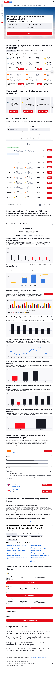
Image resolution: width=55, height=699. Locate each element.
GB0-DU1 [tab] (18, 235)
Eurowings (14, 482)
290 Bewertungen (16, 486)
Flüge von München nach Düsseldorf (37, 547)
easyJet (13, 449)
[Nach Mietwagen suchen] (2, 10)
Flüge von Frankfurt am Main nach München (39, 548)
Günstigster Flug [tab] (11, 50)
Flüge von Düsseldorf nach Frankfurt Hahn (16, 550)
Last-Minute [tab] (34, 50)
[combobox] (29, 21)
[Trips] (2, 19)
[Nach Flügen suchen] (2, 5)
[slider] (39, 134)
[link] (13, 111)
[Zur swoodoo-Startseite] (8, 2)
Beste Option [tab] (20, 50)
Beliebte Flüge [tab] (22, 533)
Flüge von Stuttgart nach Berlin (13, 555)
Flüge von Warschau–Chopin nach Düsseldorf (39, 555)
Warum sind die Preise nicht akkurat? (30, 665)
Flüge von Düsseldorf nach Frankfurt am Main (16, 547)
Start (7, 40)
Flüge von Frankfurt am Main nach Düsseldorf (16, 545)
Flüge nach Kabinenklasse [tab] (13, 536)
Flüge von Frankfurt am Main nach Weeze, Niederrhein (39, 561)
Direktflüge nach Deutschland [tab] (33, 533)
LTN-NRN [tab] (30, 220)
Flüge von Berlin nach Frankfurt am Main (15, 548)
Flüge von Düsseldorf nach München (14, 553)
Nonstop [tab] (27, 50)
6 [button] (49, 204)
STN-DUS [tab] (36, 220)
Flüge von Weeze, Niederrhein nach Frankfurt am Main (17, 558)
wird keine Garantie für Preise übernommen (38, 657)
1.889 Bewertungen (16, 452)
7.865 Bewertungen (16, 493)
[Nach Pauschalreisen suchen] (2, 13)
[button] (2, 2)
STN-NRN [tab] (24, 220)
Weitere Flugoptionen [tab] (12, 539)
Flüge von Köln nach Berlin (35, 545)
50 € (23, 19)
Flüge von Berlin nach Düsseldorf (37, 552)
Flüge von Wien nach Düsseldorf (37, 553)
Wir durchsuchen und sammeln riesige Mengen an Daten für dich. (30, 663)
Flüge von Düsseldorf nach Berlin (37, 557)
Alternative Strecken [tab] (11, 533)
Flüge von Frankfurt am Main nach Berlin (15, 552)
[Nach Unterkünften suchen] (2, 8)
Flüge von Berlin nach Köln (35, 550)
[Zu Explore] (2, 15)
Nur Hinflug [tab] (41, 50)
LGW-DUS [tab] (18, 220)
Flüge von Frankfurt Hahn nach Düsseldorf (16, 560)
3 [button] (44, 204)
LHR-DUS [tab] (41, 220)
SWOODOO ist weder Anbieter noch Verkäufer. (30, 661)
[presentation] (26, 19)
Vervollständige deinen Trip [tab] (36, 536)
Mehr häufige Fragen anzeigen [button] (29, 521)
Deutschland (11, 40)
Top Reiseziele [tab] (24, 536)
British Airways (15, 489)
